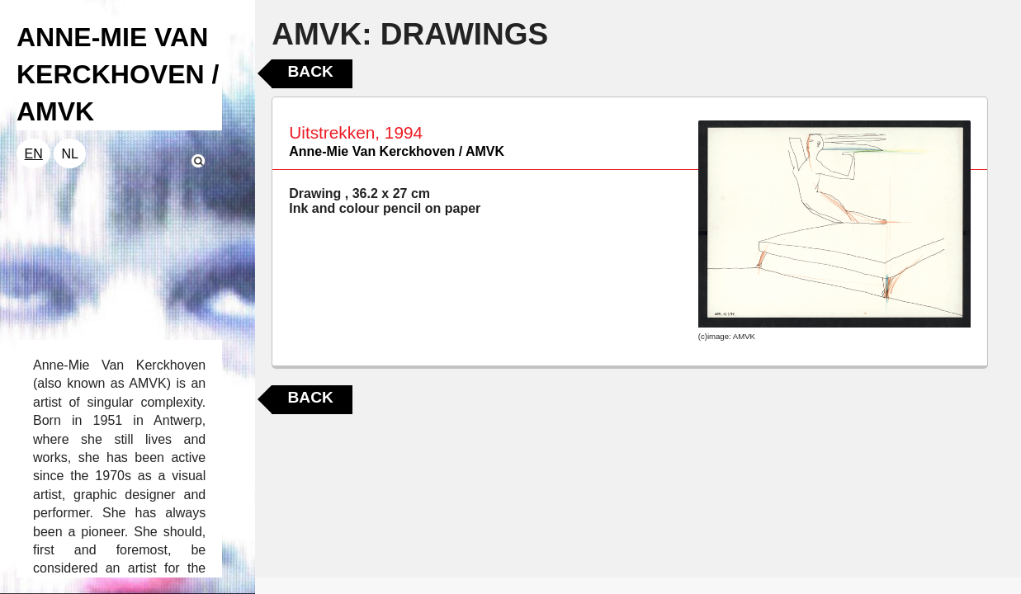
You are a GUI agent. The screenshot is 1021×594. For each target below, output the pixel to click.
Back (310, 71)
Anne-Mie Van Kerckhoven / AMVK (396, 151)
